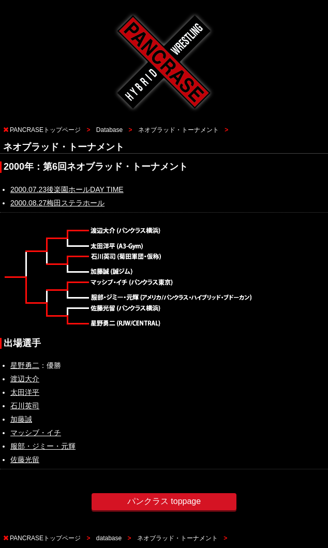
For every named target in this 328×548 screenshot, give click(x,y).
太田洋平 (24, 392)
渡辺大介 (24, 379)
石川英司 (24, 406)
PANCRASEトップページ (45, 130)
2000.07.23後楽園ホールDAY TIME (67, 189)
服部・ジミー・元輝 (43, 446)
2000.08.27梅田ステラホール (57, 203)
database (109, 538)
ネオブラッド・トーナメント (178, 130)
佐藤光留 (24, 459)
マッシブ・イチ (35, 432)
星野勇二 (24, 365)
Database (109, 130)
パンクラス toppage (164, 501)
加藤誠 (21, 419)
